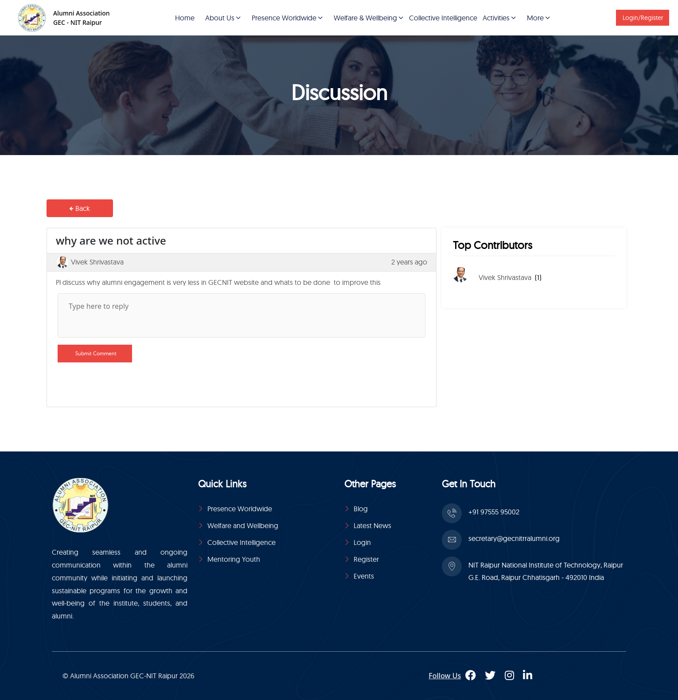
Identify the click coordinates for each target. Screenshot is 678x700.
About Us (219, 17)
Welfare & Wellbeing (365, 17)
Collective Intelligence (443, 17)
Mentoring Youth (233, 559)
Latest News (372, 525)
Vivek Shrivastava (505, 277)
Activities (496, 17)
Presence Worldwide (284, 17)
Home (185, 17)
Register (366, 559)
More (535, 17)
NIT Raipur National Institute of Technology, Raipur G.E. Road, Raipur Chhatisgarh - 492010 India (545, 571)
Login (362, 542)
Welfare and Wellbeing (242, 525)
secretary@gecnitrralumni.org (514, 538)
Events (364, 576)
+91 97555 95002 (493, 511)
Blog (361, 508)
